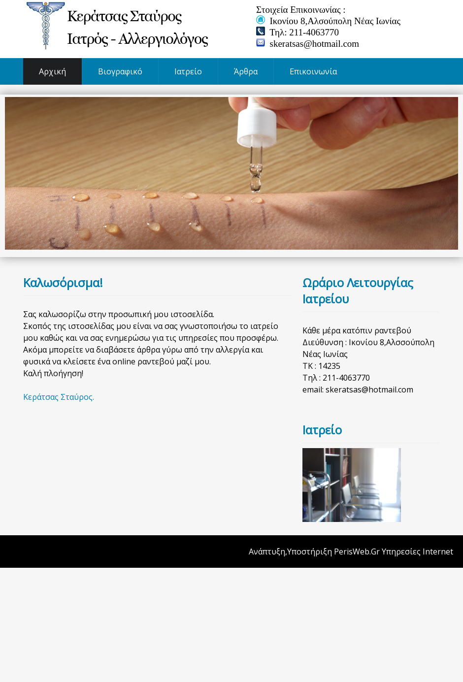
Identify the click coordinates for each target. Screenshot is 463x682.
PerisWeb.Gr (357, 551)
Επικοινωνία (313, 71)
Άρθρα (246, 71)
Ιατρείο (188, 71)
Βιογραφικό (120, 71)
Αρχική (52, 71)
